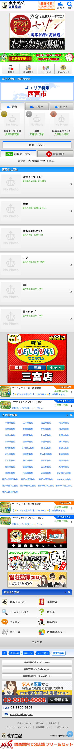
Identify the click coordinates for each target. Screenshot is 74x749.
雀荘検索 (14, 653)
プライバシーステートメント (18, 727)
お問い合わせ (62, 727)
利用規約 (52, 723)
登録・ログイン (24, 723)
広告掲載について (44, 727)
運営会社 (40, 723)
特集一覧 (28, 653)
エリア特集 (42, 653)
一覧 (69, 415)
